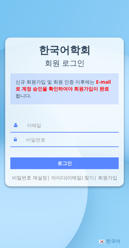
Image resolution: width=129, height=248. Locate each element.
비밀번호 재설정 (29, 177)
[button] (109, 241)
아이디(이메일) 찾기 (72, 177)
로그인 (64, 163)
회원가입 (107, 177)
